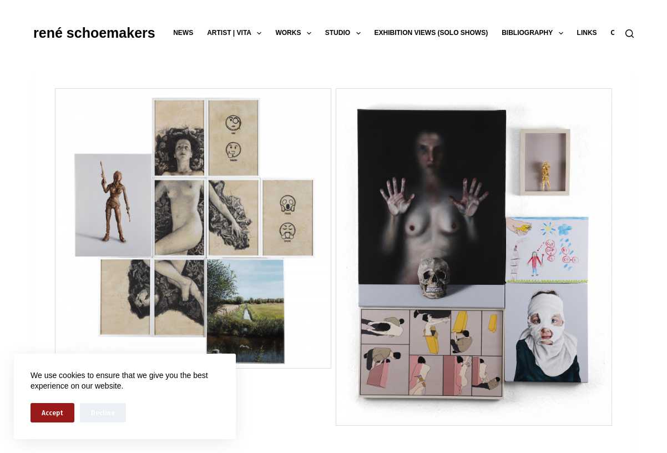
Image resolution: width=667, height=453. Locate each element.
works (295, 33)
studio (345, 33)
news (183, 33)
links (587, 33)
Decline (103, 413)
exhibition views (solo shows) (431, 33)
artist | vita (236, 33)
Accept (52, 413)
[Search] (629, 33)
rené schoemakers (94, 33)
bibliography (534, 33)
